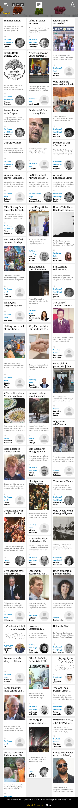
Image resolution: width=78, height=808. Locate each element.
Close (48, 805)
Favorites (16, 13)
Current (7, 13)
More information (35, 805)
